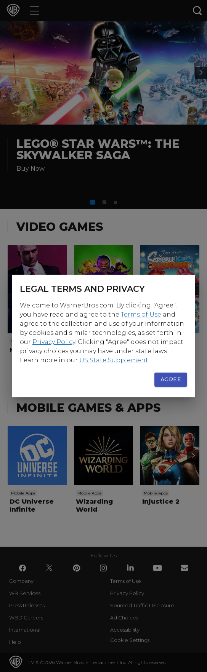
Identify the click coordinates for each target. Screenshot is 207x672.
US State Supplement (113, 360)
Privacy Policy (53, 342)
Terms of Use (141, 314)
